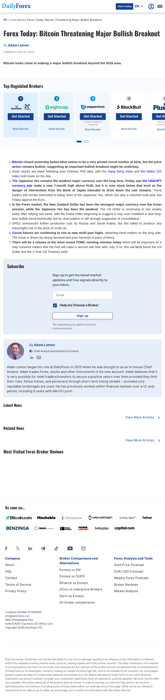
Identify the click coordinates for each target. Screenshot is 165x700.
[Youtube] (70, 548)
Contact (11, 578)
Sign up (83, 315)
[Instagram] (83, 548)
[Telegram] (43, 548)
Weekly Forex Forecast (131, 578)
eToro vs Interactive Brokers (81, 589)
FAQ (8, 571)
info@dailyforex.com (17, 616)
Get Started (21, 116)
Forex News (17, 19)
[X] (18, 548)
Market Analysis (126, 591)
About (9, 565)
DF (5, 20)
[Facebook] (6, 548)
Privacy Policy (15, 591)
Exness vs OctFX (72, 576)
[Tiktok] (56, 548)
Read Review (21, 128)
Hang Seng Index (120, 171)
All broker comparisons (77, 602)
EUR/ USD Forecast (128, 571)
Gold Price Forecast (129, 565)
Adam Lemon (44, 345)
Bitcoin (17, 162)
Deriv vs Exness (72, 596)
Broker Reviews (126, 585)
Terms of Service (18, 585)
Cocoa (17, 233)
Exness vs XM (70, 570)
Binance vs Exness (74, 583)
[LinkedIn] (30, 548)
